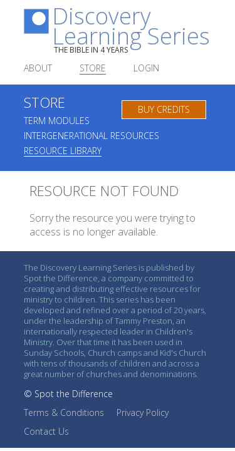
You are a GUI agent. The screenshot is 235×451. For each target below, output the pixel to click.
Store (93, 69)
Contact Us (46, 431)
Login (146, 69)
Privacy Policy (143, 412)
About (38, 69)
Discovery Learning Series (132, 30)
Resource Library (63, 152)
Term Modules (57, 122)
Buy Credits (164, 109)
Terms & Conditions (64, 412)
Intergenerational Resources (91, 137)
